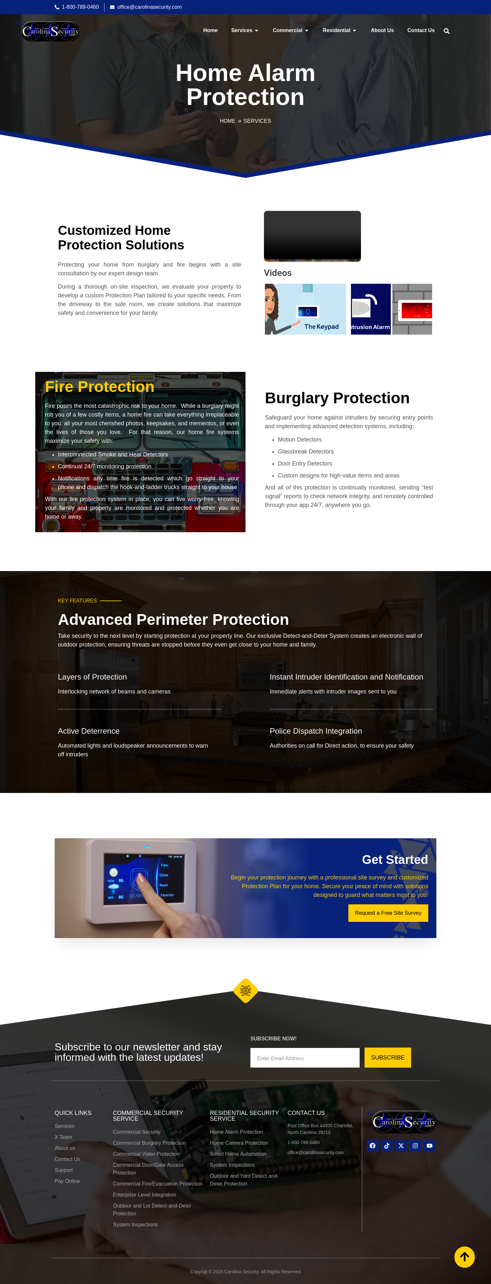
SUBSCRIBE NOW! (273, 1035)
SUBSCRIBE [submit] (388, 1054)
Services (257, 121)
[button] (446, 31)
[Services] (239, 121)
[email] (305, 1055)
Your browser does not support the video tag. (312, 235)
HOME (227, 121)
